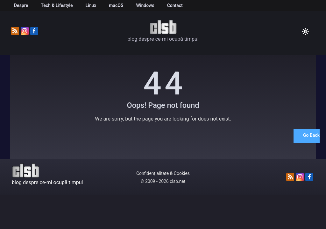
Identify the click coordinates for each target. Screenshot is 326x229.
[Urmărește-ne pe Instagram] (25, 31)
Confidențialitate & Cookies (163, 173)
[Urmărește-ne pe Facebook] (34, 31)
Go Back (311, 135)
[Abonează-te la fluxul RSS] (15, 31)
